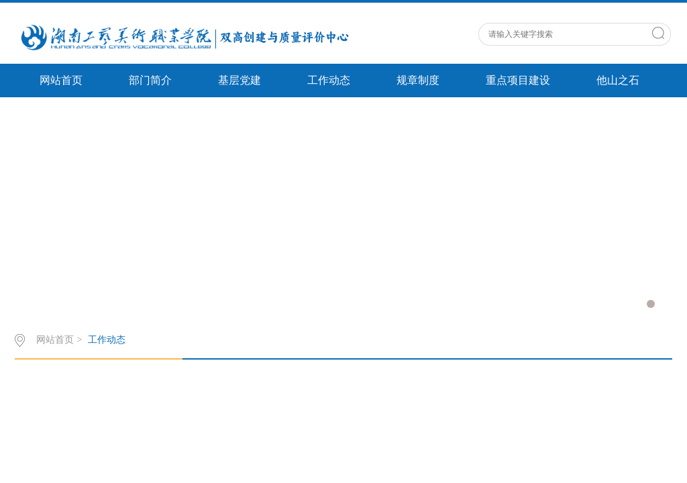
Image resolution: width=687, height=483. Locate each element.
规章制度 (418, 80)
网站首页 (61, 80)
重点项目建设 (518, 80)
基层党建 (239, 80)
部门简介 (150, 80)
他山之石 (617, 80)
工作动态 (328, 80)
